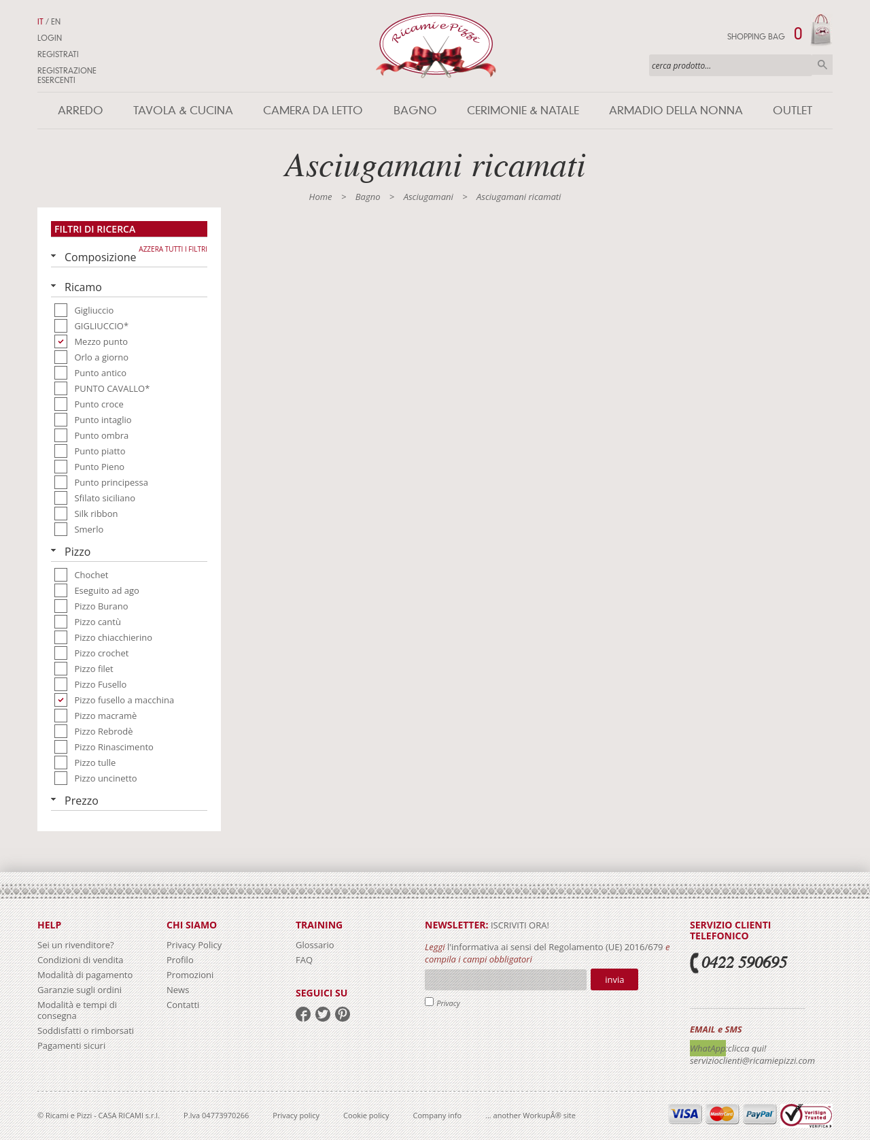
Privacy (448, 1003)
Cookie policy (366, 1115)
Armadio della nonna (676, 110)
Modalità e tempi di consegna (77, 1010)
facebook (303, 1014)
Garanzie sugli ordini (79, 990)
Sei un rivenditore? (75, 945)
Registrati (58, 54)
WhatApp (708, 1048)
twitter (322, 1014)
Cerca (822, 64)
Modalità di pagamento (85, 975)
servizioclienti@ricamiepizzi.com (752, 1060)
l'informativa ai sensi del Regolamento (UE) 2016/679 (555, 947)
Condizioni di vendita (80, 960)
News (178, 990)
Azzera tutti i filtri (173, 249)
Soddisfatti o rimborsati (85, 1030)
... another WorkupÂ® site (530, 1115)
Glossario (315, 945)
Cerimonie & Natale (523, 110)
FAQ (304, 960)
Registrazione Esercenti (67, 75)
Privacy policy (296, 1115)
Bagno (415, 110)
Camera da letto (313, 110)
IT (40, 22)
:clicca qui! (746, 1048)
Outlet (792, 110)
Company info (437, 1115)
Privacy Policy (194, 945)
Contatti (183, 1005)
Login (49, 38)
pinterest (342, 1014)
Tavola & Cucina (183, 110)
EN (55, 22)
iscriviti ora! (519, 925)
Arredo (80, 110)
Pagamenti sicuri (71, 1045)
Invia (614, 979)
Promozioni (190, 975)
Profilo (180, 960)
